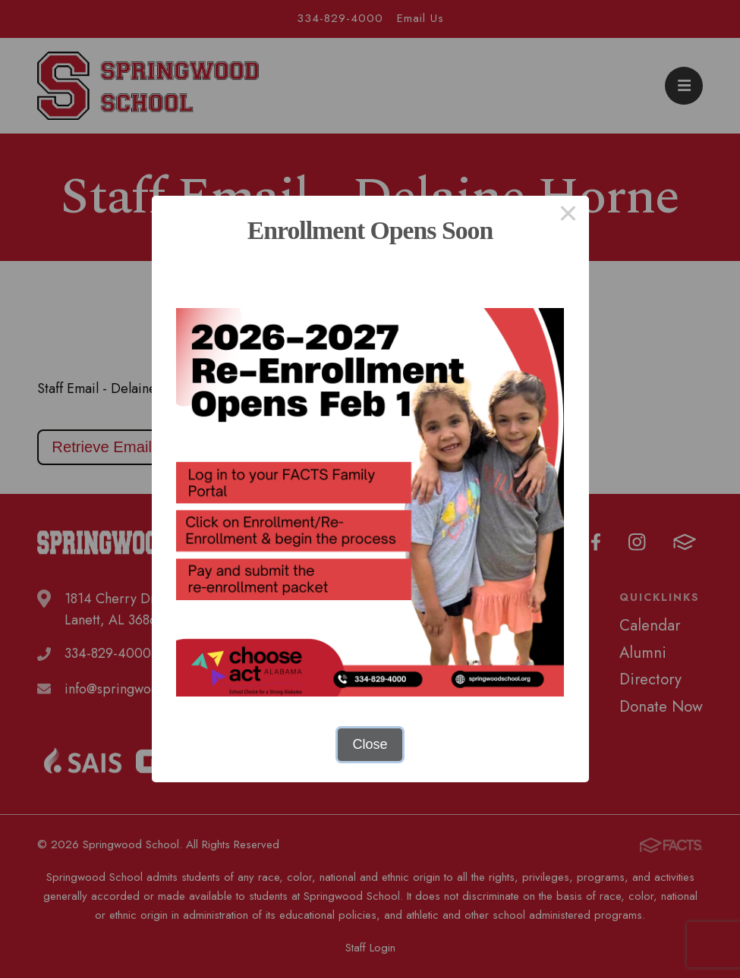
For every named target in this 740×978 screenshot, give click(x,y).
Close (369, 744)
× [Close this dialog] (568, 216)
